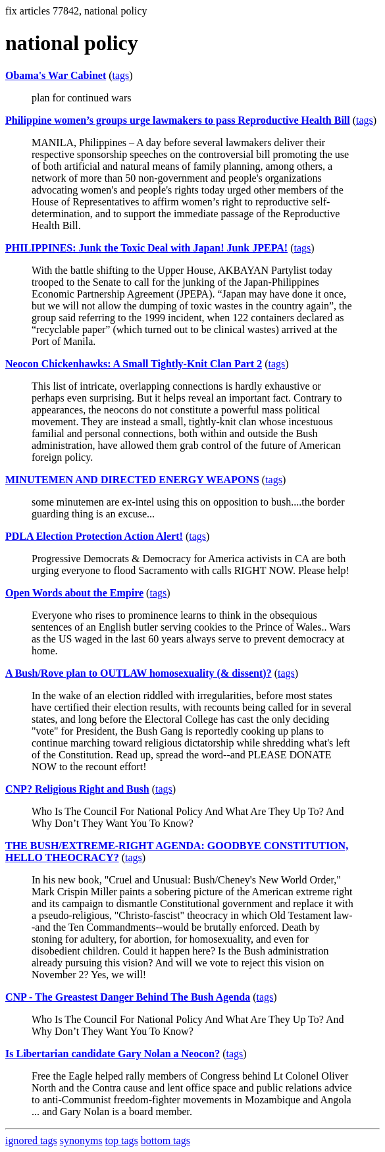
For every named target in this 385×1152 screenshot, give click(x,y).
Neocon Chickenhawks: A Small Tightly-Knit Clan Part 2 (133, 363)
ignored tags (31, 1140)
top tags (121, 1140)
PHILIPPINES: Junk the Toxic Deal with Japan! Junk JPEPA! (146, 247)
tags (121, 75)
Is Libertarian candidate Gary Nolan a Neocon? (112, 1053)
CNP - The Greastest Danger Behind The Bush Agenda (127, 997)
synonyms (81, 1140)
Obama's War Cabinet (55, 75)
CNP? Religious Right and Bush (77, 789)
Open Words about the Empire (74, 592)
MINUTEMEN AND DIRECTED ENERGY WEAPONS (132, 479)
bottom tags (165, 1140)
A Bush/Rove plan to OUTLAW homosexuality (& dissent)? (138, 673)
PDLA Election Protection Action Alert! (94, 536)
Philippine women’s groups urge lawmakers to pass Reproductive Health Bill (177, 120)
